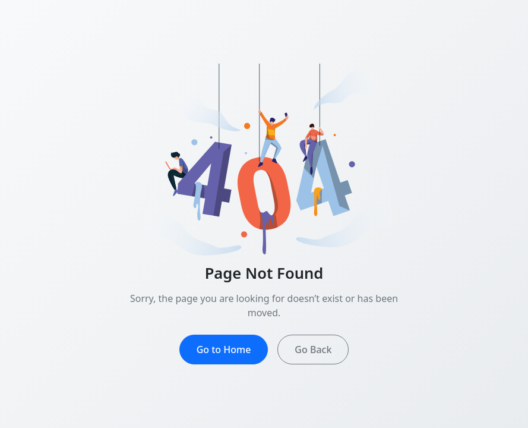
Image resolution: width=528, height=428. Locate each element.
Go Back (313, 349)
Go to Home (224, 349)
